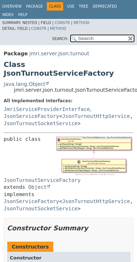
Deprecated (104, 6)
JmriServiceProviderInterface (47, 109)
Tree (83, 6)
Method (81, 23)
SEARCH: (60, 39)
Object (37, 187)
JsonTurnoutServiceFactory (42, 180)
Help (22, 15)
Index (8, 15)
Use (71, 6)
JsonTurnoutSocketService (40, 123)
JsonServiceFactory (31, 116)
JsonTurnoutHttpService (96, 116)
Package (34, 6)
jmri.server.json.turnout (59, 53)
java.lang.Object (24, 84)
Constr (62, 23)
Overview (12, 6)
